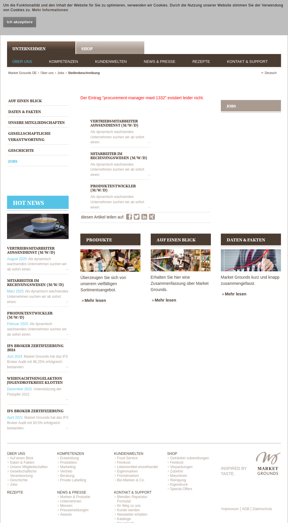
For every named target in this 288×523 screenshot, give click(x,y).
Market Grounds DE (22, 73)
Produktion (68, 462)
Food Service (127, 458)
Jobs (60, 73)
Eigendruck (179, 484)
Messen (66, 506)
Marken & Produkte (75, 497)
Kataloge (124, 519)
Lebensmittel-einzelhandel (137, 467)
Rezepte (201, 61)
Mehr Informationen (50, 10)
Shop (87, 48)
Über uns (22, 61)
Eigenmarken (127, 471)
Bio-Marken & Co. (131, 480)
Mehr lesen (95, 300)
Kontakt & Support (247, 61)
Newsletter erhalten (132, 514)
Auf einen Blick (25, 100)
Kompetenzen (63, 61)
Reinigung (178, 480)
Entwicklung (69, 458)
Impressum (230, 509)
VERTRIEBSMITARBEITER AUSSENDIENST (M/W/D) (31, 250)
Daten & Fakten (24, 111)
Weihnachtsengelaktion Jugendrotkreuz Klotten (35, 380)
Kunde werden (128, 510)
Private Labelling (73, 480)
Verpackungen (181, 467)
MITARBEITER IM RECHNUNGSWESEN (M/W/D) (35, 282)
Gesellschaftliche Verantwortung (29, 136)
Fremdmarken (128, 476)
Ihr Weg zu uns (128, 506)
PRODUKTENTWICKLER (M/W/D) (29, 315)
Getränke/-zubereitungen (189, 458)
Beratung (67, 476)
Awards (66, 514)
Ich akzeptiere (20, 22)
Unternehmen (71, 501)
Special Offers (181, 489)
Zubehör (176, 471)
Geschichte (21, 150)
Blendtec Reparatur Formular (132, 499)
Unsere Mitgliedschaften (36, 122)
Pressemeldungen (74, 510)
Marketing (68, 467)
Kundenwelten (111, 61)
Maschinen (178, 476)
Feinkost (123, 462)
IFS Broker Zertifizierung (35, 410)
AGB (245, 509)
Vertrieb (66, 471)
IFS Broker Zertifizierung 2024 (35, 347)
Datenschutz (262, 509)
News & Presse (159, 61)
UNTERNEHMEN (29, 48)
